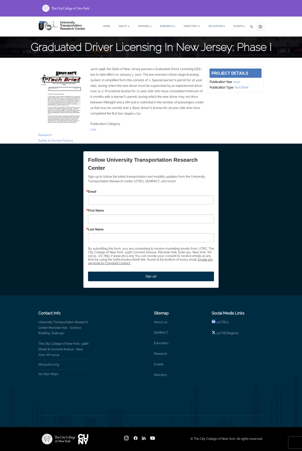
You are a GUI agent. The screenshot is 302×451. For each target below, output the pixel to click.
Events (239, 26)
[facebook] (135, 439)
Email (92, 191)
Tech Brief (241, 87)
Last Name (96, 229)
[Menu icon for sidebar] (260, 26)
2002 (236, 82)
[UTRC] (58, 439)
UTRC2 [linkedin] (224, 322)
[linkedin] (214, 322)
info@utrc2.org (48, 364)
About (124, 26)
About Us (160, 322)
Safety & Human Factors (55, 140)
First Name (96, 210)
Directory (192, 26)
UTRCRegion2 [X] (228, 333)
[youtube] (153, 439)
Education (217, 26)
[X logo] (214, 333)
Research (167, 26)
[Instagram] (126, 439)
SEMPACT (161, 333)
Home (106, 26)
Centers (145, 26)
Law (93, 129)
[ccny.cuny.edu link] (151, 8)
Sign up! (151, 276)
